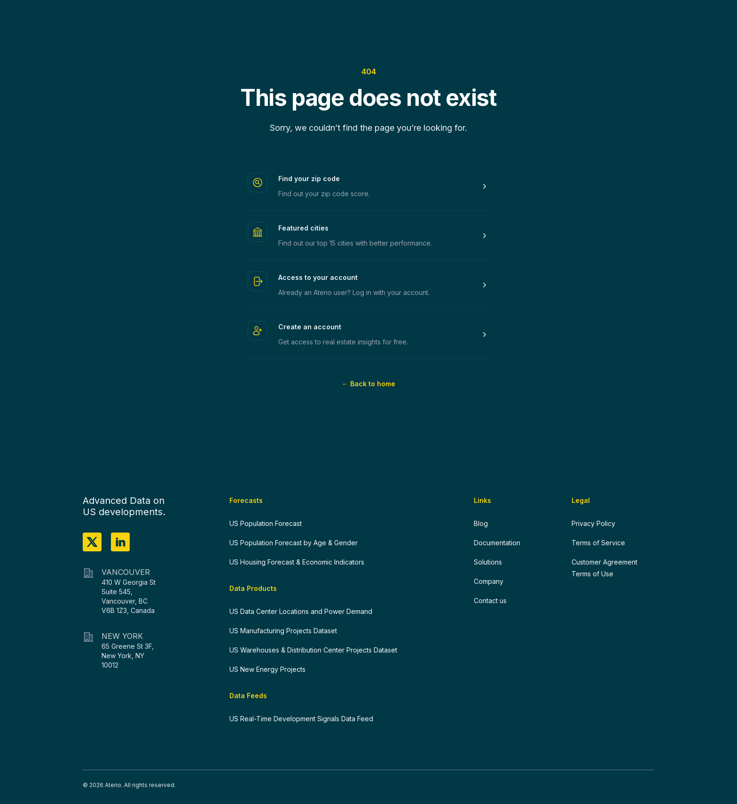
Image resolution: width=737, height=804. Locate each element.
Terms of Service (598, 543)
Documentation (497, 543)
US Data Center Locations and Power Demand (300, 611)
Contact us (490, 601)
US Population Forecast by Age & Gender (293, 543)
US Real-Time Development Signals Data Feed (301, 719)
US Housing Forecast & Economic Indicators (296, 562)
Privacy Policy (593, 523)
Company (488, 581)
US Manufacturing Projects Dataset (283, 631)
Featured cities (303, 228)
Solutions (488, 562)
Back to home (368, 384)
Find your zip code (309, 179)
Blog (481, 523)
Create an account (309, 327)
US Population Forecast (265, 523)
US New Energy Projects (267, 669)
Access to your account (318, 277)
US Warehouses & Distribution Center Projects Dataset (313, 650)
